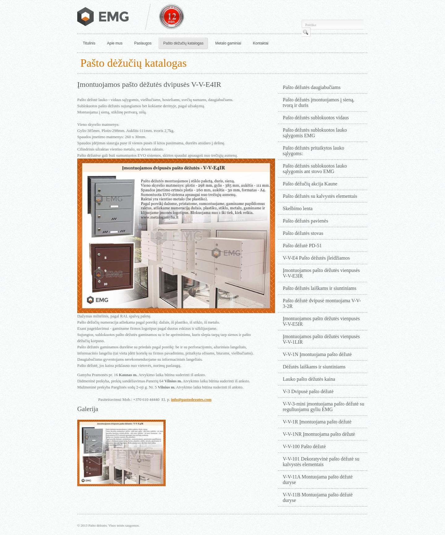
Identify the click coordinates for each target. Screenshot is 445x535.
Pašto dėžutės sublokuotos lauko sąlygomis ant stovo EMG (315, 168)
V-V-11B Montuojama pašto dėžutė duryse (318, 497)
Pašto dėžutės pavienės (305, 220)
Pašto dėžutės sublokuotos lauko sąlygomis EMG (315, 132)
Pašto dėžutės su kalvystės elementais (320, 196)
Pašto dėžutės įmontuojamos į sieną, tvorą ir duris (318, 102)
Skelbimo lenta (297, 208)
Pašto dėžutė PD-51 (302, 245)
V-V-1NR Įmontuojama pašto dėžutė (319, 434)
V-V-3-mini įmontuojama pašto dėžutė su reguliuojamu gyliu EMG (323, 406)
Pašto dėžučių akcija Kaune (310, 183)
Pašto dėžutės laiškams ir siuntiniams (319, 288)
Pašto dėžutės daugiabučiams (312, 87)
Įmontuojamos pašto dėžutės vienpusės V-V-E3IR (321, 273)
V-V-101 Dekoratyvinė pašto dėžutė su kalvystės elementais (321, 461)
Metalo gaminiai (228, 43)
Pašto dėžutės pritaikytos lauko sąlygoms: (313, 150)
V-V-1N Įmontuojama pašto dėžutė (317, 354)
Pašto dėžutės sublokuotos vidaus (316, 117)
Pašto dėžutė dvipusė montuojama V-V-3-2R (322, 303)
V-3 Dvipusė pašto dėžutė (308, 391)
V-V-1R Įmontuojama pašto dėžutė (317, 421)
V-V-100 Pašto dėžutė (304, 446)
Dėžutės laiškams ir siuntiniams (314, 366)
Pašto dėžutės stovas (303, 233)
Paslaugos (142, 43)
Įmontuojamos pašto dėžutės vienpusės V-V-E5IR (321, 321)
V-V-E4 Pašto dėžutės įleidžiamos (316, 258)
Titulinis (89, 43)
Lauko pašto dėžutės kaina (309, 379)
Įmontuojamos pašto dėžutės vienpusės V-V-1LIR (321, 339)
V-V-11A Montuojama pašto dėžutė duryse (318, 479)
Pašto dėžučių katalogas (183, 43)
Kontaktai (260, 43)
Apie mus (114, 43)
